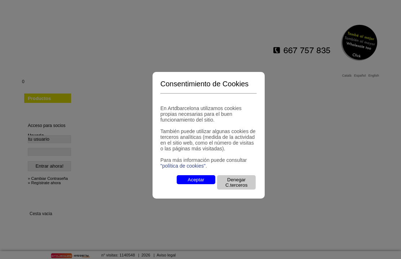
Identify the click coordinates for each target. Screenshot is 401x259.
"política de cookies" (183, 166)
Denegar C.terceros (236, 182)
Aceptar (196, 179)
